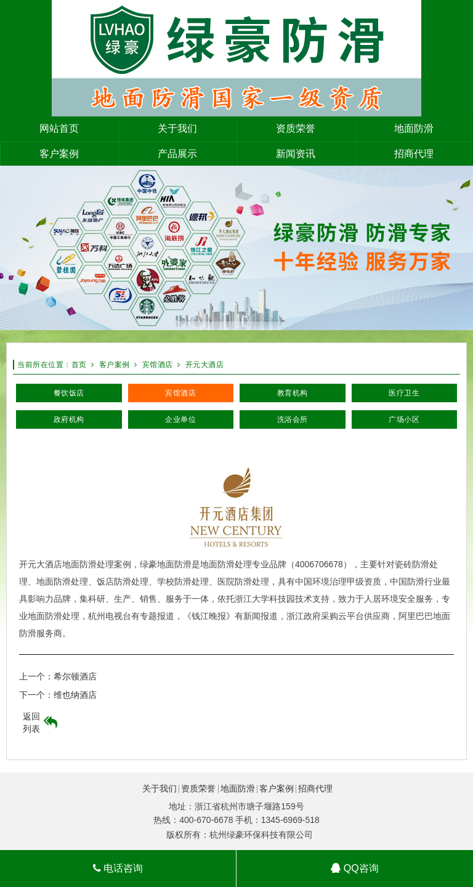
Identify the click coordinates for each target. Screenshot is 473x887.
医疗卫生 (404, 393)
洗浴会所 (292, 419)
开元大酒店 (204, 364)
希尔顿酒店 (75, 676)
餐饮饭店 (69, 393)
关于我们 (159, 788)
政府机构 (69, 419)
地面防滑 (237, 788)
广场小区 (404, 419)
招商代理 (315, 788)
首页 (79, 364)
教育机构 (292, 393)
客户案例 (114, 364)
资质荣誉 (198, 788)
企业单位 (180, 419)
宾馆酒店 (157, 364)
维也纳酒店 (75, 695)
